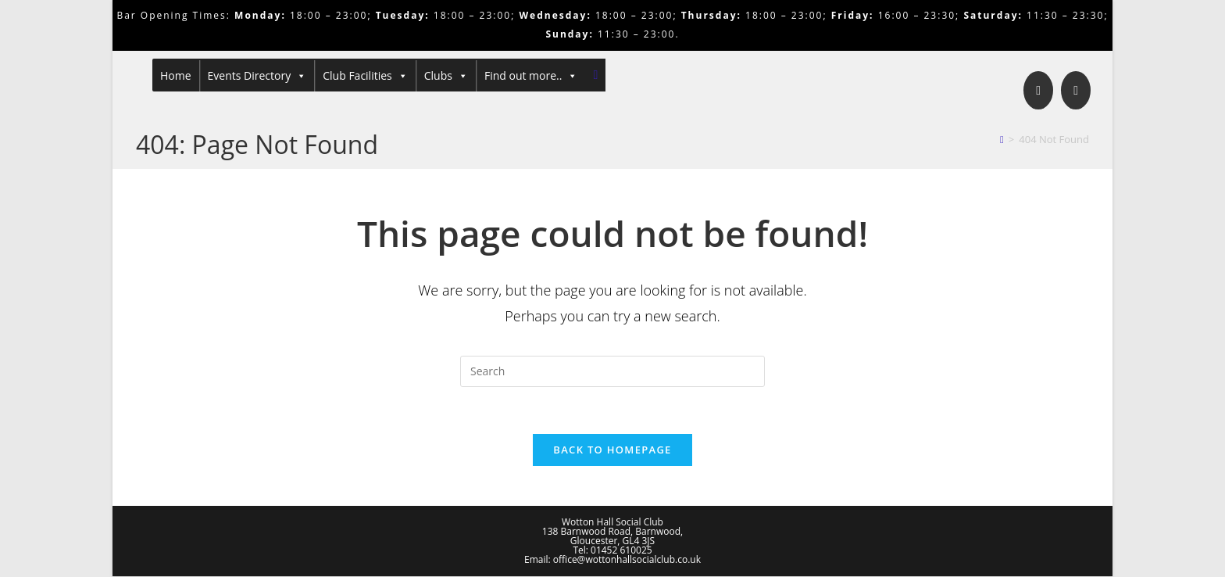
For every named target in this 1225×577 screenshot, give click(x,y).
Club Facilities (365, 75)
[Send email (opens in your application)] (1076, 90)
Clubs (446, 75)
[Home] (1002, 139)
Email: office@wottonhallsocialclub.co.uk (612, 560)
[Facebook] (1038, 90)
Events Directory (257, 75)
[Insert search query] (612, 371)
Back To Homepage (612, 450)
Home (175, 75)
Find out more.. (531, 75)
